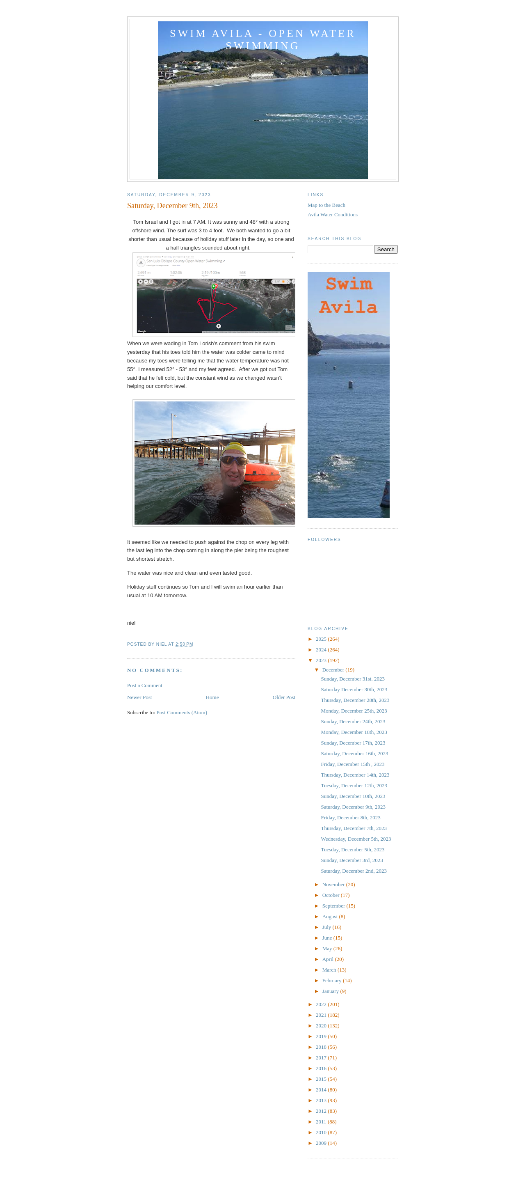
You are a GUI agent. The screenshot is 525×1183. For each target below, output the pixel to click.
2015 (322, 1079)
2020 (322, 1026)
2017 (322, 1058)
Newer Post (139, 697)
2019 (322, 1036)
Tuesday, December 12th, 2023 (354, 785)
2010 (322, 1132)
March (330, 970)
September (334, 906)
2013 (322, 1100)
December (334, 670)
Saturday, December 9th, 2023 (353, 807)
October (331, 895)
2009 (322, 1143)
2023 (322, 660)
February (332, 980)
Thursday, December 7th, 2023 (354, 828)
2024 (322, 650)
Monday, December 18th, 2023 (354, 732)
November (334, 884)
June (327, 938)
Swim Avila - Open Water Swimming (263, 40)
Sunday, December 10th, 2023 (353, 796)
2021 (322, 1015)
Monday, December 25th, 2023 (354, 711)
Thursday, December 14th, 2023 (355, 775)
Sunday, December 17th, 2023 (353, 743)
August (330, 916)
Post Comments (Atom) (182, 712)
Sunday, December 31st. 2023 (353, 679)
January (331, 991)
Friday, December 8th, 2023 (350, 817)
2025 (322, 639)
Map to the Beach (326, 205)
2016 (322, 1068)
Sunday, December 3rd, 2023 (352, 860)
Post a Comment (144, 685)
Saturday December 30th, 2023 (354, 689)
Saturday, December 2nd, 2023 (354, 871)
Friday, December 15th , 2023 (352, 764)
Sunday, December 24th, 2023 (353, 721)
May (327, 948)
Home (212, 697)
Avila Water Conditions (333, 214)
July (327, 927)
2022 (322, 1004)
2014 (322, 1090)
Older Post (284, 697)
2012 (322, 1111)
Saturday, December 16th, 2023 (354, 753)
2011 (322, 1122)
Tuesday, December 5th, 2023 (352, 849)
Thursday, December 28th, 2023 (355, 700)
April (328, 959)
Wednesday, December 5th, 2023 (356, 839)
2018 (322, 1047)
